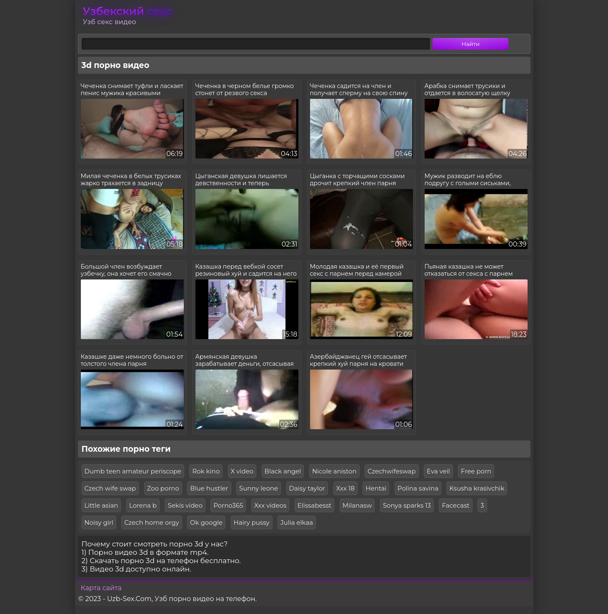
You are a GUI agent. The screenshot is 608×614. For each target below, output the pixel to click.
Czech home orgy (151, 522)
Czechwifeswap (392, 471)
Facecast (455, 505)
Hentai (375, 488)
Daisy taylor (307, 488)
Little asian (101, 505)
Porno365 (228, 505)
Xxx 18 (345, 488)
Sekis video (185, 505)
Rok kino (206, 471)
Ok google (206, 522)
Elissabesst (315, 505)
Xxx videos (270, 505)
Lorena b (143, 505)
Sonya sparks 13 (407, 505)
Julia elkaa (296, 522)
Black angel (283, 471)
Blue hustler (209, 488)
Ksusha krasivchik (476, 488)
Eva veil (438, 471)
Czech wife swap (110, 488)
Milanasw (357, 505)
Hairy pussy (252, 522)
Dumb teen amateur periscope (133, 471)
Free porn (476, 471)
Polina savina (418, 488)
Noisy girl (99, 522)
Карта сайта (101, 588)
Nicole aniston (334, 471)
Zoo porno (163, 488)
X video (242, 471)
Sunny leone (258, 488)
